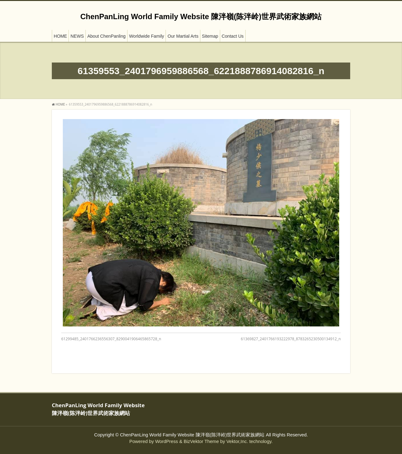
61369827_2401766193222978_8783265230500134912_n (291, 339)
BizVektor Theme (201, 441)
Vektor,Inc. (237, 441)
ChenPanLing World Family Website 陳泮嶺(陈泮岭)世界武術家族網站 (201, 16)
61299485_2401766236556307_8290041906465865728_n (111, 339)
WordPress (166, 441)
